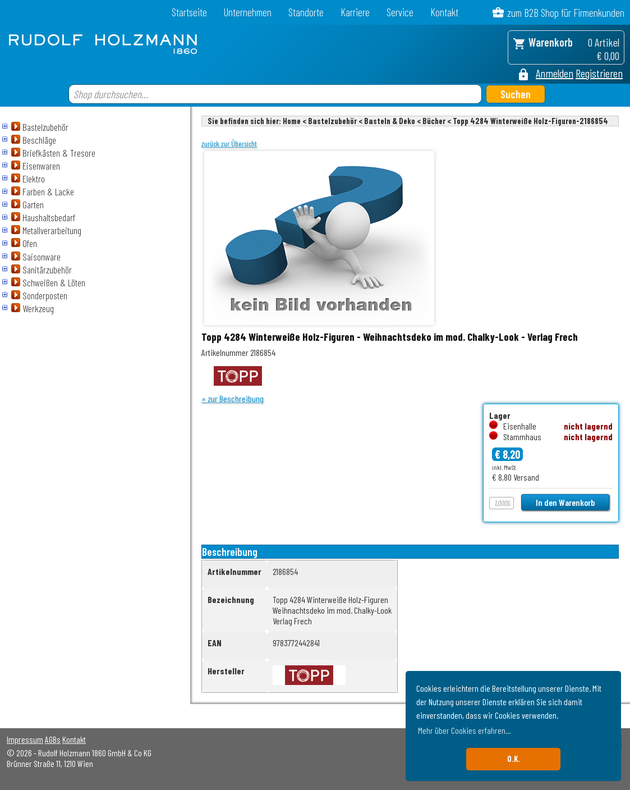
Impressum (25, 739)
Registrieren (599, 73)
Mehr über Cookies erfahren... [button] (464, 730)
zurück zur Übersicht (229, 143)
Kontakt (444, 12)
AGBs (53, 739)
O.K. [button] (513, 759)
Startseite (189, 12)
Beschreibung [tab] (229, 551)
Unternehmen (248, 12)
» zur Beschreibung (232, 398)
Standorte (306, 12)
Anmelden (554, 73)
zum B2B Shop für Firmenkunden (565, 12)
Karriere (355, 12)
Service (400, 12)
